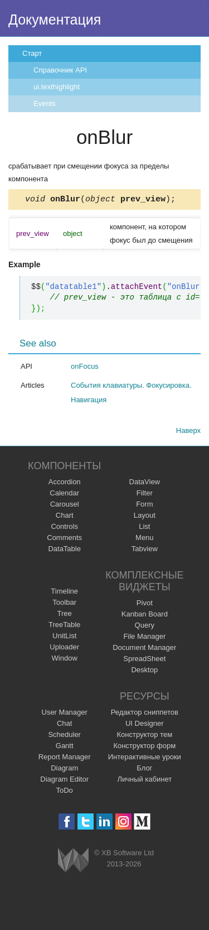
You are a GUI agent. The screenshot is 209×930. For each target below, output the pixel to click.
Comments (64, 539)
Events (44, 103)
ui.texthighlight (56, 87)
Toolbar (64, 604)
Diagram (64, 769)
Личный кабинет (144, 781)
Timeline (64, 593)
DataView (144, 483)
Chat (64, 725)
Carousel (64, 506)
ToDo (64, 792)
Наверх (188, 432)
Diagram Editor (64, 781)
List (144, 528)
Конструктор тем (144, 736)
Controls (64, 528)
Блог (144, 769)
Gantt (65, 747)
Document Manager (144, 649)
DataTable (64, 550)
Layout (144, 517)
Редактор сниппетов (144, 714)
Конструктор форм (144, 747)
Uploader (64, 648)
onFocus (85, 368)
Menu (144, 539)
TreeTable (64, 626)
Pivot (145, 604)
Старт (32, 53)
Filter (145, 494)
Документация (54, 19)
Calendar (64, 494)
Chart (65, 517)
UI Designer (144, 725)
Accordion (64, 483)
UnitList (64, 637)
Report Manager (64, 758)
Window (64, 660)
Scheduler (64, 736)
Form (144, 506)
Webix (73, 861)
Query (144, 627)
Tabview (145, 550)
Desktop (144, 671)
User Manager (65, 714)
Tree (64, 615)
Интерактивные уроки (144, 758)
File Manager (144, 638)
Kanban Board (144, 615)
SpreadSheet (144, 660)
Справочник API (60, 70)
